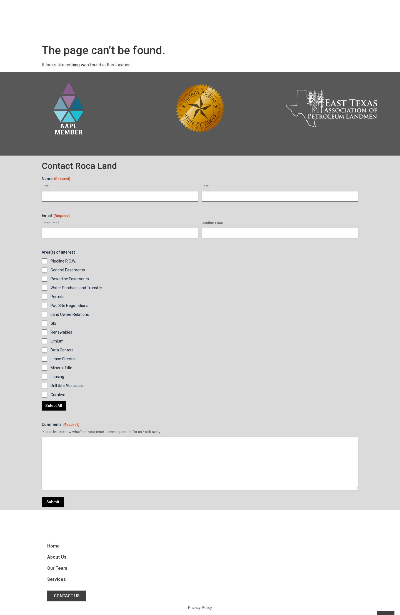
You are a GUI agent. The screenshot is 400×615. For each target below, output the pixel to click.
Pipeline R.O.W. (63, 261)
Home (208, 20)
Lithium (57, 341)
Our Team (270, 20)
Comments (60, 424)
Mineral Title (61, 368)
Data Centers (62, 350)
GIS (53, 323)
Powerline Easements (70, 279)
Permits (57, 296)
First (45, 186)
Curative (58, 394)
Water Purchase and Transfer (76, 288)
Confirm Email (213, 223)
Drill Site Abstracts (67, 385)
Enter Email (50, 223)
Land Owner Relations (70, 314)
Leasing (57, 376)
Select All (53, 405)
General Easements (68, 270)
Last (205, 186)
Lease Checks (63, 359)
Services (302, 20)
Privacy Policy (200, 607)
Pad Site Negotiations (69, 305)
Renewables (61, 332)
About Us (237, 20)
